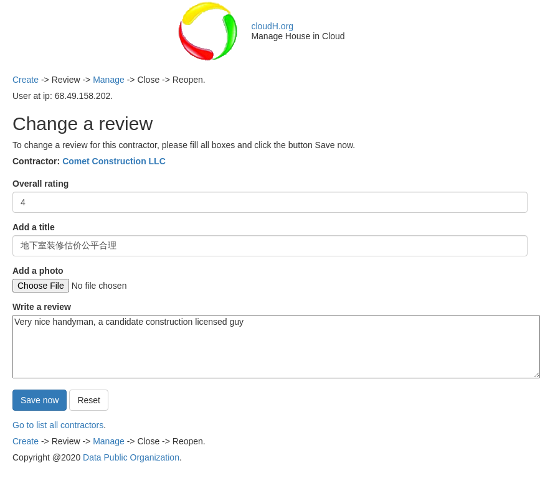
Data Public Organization (131, 457)
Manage (109, 80)
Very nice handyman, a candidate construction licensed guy (276, 346)
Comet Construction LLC (114, 161)
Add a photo (38, 271)
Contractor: (89, 161)
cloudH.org (272, 26)
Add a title (33, 227)
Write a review (41, 307)
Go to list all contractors (57, 425)
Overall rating (40, 184)
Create (25, 80)
